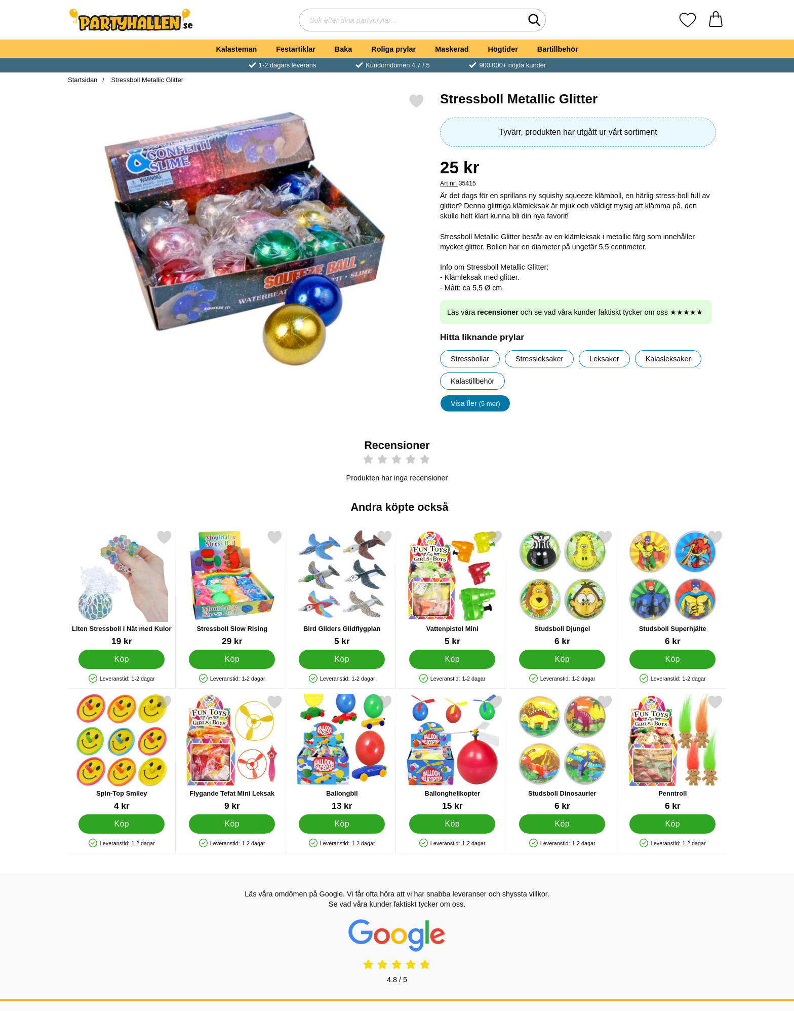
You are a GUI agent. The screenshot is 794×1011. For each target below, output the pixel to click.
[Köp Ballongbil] (342, 824)
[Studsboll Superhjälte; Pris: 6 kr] (673, 588)
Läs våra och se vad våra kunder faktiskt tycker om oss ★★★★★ (575, 312)
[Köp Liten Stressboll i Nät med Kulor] (121, 659)
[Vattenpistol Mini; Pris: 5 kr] (452, 588)
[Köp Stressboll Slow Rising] (232, 659)
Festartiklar (295, 49)
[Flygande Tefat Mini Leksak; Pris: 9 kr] (232, 752)
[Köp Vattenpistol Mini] (452, 659)
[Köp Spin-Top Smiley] (121, 824)
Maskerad (451, 49)
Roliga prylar (393, 49)
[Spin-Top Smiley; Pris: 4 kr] (122, 752)
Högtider (503, 49)
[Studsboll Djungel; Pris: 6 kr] (562, 588)
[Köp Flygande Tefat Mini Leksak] (232, 824)
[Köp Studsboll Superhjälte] (672, 659)
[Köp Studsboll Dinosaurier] (562, 824)
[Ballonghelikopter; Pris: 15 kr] (452, 752)
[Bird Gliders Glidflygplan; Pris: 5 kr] (342, 588)
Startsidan (82, 80)
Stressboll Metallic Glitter (146, 80)
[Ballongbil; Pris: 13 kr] (342, 752)
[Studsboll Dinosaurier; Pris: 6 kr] (562, 752)
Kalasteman (236, 49)
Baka (343, 49)
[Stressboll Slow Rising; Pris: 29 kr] (232, 588)
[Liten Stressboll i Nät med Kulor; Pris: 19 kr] (122, 588)
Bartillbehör (557, 49)
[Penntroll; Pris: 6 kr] (673, 752)
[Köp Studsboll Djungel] (562, 659)
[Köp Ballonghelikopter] (452, 824)
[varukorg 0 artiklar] (715, 20)
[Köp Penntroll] (672, 824)
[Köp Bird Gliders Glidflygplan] (342, 659)
